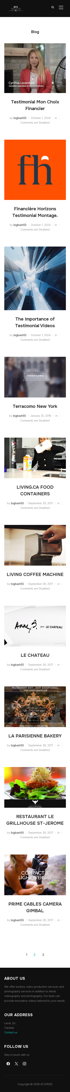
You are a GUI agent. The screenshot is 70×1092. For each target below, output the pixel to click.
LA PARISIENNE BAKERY (35, 736)
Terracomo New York (35, 406)
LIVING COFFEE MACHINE (35, 574)
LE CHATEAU (35, 655)
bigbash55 (20, 117)
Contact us (10, 1032)
